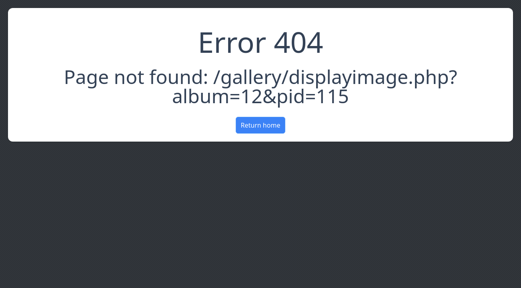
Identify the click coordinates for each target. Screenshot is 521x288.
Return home (261, 125)
